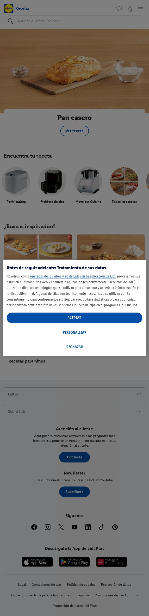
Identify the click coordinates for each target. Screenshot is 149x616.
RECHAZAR (74, 347)
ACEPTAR (74, 317)
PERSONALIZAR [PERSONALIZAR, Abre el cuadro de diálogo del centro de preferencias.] (75, 332)
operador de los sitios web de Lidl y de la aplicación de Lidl (73, 276)
